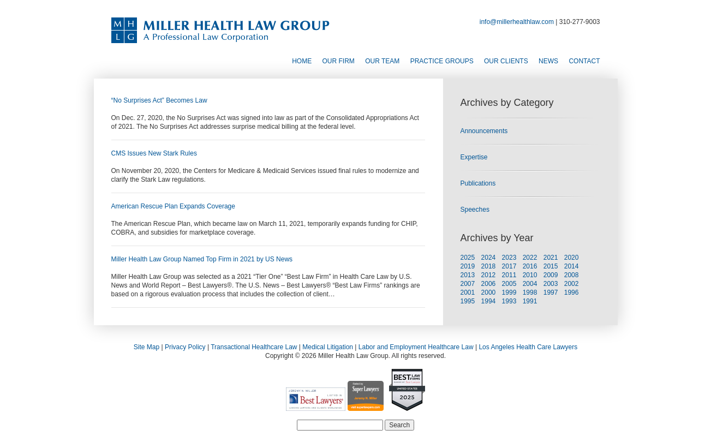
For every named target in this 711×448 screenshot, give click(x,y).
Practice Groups (442, 61)
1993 (509, 301)
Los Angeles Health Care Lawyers (528, 347)
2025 (468, 257)
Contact (584, 61)
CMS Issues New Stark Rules (154, 153)
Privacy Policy (185, 347)
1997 (550, 292)
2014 (571, 266)
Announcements (484, 131)
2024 (488, 257)
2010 (530, 275)
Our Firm (338, 61)
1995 (468, 301)
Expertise (474, 157)
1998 (530, 292)
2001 (468, 292)
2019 (468, 266)
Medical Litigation (327, 347)
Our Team (382, 61)
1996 (571, 292)
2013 (468, 275)
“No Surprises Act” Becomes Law (159, 100)
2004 (530, 284)
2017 (509, 266)
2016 (530, 266)
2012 (488, 275)
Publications (478, 183)
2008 (571, 275)
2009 (550, 275)
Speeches (475, 209)
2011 (509, 275)
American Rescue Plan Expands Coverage (173, 206)
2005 (509, 284)
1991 (530, 301)
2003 (550, 284)
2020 (571, 257)
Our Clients (506, 61)
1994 (488, 301)
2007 (468, 284)
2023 (509, 257)
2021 (550, 257)
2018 (488, 266)
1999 (509, 292)
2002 (571, 284)
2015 (550, 266)
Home (302, 61)
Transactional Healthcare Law (254, 347)
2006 (488, 284)
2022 (530, 257)
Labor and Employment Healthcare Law (416, 347)
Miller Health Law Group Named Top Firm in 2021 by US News (202, 259)
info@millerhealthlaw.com (517, 22)
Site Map (146, 347)
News (548, 61)
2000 (488, 292)
